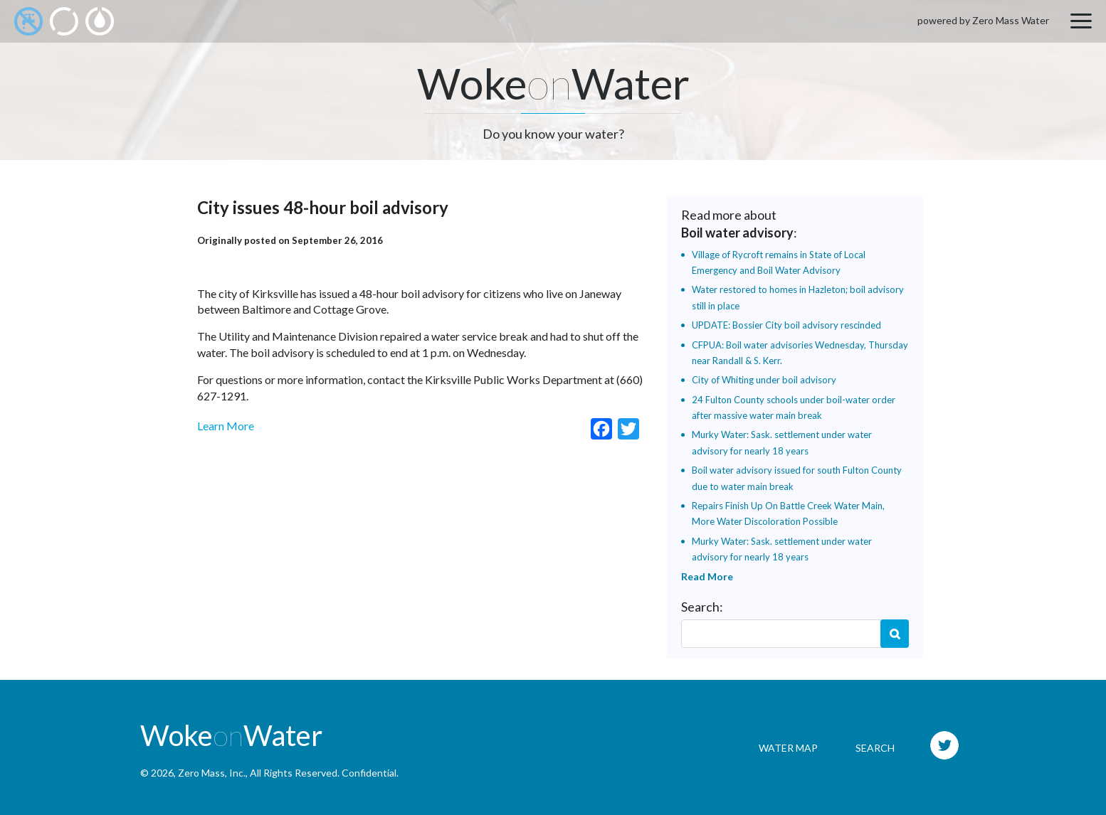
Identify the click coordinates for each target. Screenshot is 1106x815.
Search (894, 633)
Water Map (788, 748)
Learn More (225, 425)
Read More (707, 576)
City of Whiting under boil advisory (764, 379)
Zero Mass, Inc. (212, 773)
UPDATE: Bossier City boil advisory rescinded (786, 325)
